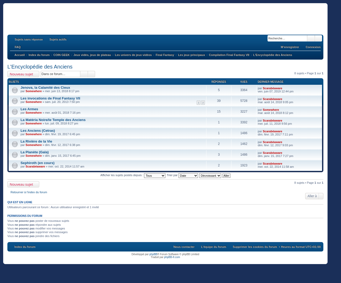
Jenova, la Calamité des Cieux (45, 88)
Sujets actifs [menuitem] (58, 39)
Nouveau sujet (21, 74)
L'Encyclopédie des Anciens (39, 67)
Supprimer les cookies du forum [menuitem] (255, 246)
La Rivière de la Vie (36, 141)
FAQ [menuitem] (18, 47)
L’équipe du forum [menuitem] (213, 246)
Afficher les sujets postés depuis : (132, 175)
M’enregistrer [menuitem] (290, 47)
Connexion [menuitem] (313, 47)
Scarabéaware (272, 88)
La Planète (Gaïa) (35, 152)
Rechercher (311, 38)
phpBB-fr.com (172, 257)
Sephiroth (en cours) (38, 163)
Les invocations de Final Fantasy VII (50, 98)
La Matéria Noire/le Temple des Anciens (53, 120)
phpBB (153, 254)
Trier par (182, 175)
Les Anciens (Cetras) (38, 131)
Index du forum (24, 246)
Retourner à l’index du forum (29, 192)
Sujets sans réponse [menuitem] (29, 39)
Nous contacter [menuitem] (184, 246)
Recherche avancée (318, 38)
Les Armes (29, 109)
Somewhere (34, 91)
